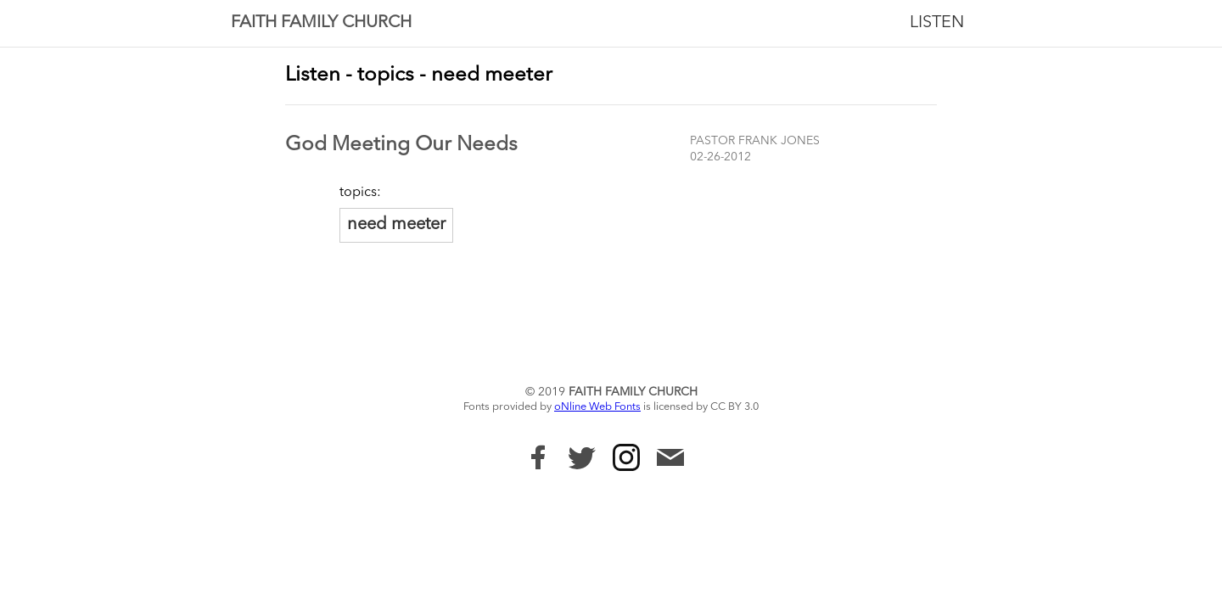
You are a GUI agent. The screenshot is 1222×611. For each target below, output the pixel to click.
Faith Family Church (321, 22)
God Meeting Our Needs (401, 145)
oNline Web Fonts (597, 406)
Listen (937, 22)
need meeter (396, 224)
